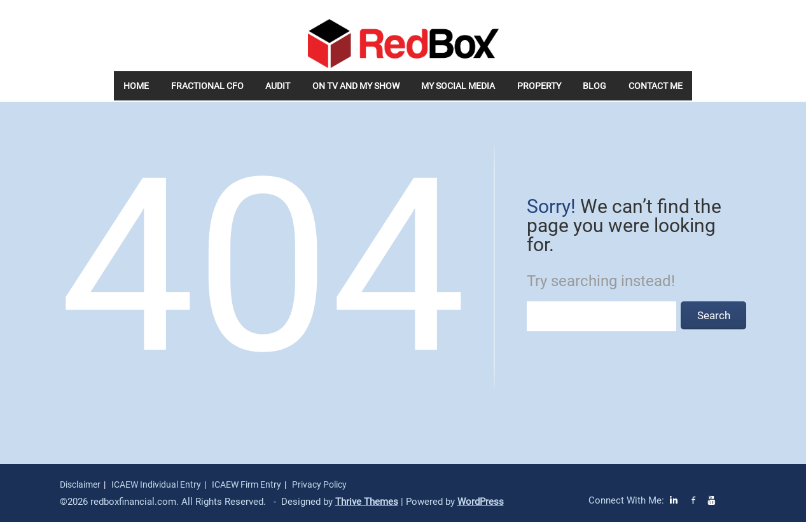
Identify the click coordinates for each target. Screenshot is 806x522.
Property (539, 86)
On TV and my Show (356, 86)
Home (136, 86)
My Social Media (458, 86)
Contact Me (656, 86)
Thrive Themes (366, 501)
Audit (277, 86)
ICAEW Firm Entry (246, 484)
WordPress (480, 501)
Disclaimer (80, 484)
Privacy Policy (319, 484)
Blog (594, 86)
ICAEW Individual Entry (156, 484)
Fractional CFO (207, 86)
